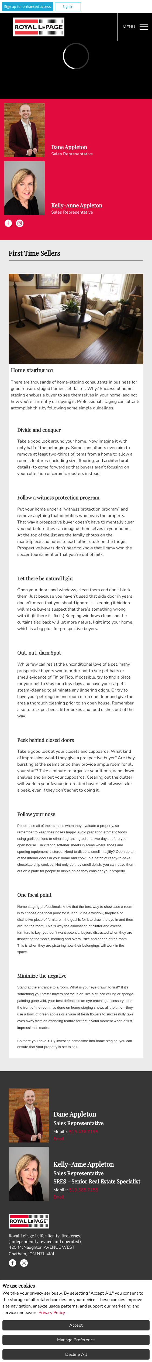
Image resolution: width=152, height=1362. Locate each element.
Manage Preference (76, 1340)
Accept (76, 1325)
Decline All (76, 1354)
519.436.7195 (83, 1132)
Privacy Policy (52, 1313)
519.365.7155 (83, 1190)
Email (58, 1139)
